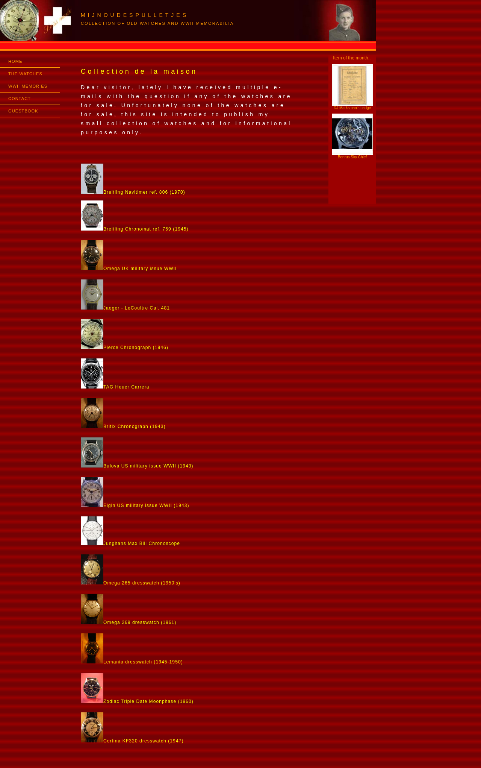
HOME (15, 61)
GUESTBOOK (23, 111)
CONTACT (19, 98)
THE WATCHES (25, 73)
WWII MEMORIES (27, 86)
